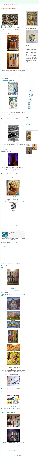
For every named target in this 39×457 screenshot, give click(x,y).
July (28, 102)
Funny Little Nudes (5, 33)
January (29, 108)
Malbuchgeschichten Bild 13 (7, 11)
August (29, 101)
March (28, 106)
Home (13, 448)
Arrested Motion (28, 118)
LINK (19, 110)
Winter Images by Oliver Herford (7, 80)
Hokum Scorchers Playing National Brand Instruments (12, 229)
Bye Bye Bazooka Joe (5, 392)
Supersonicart (28, 126)
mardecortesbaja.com (17, 142)
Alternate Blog (13, 8)
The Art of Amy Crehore (13, 74)
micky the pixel (10, 25)
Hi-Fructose (27, 123)
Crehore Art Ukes (4, 267)
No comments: (12, 29)
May (28, 104)
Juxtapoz (27, 125)
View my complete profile (29, 62)
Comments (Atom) (15, 450)
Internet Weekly (28, 124)
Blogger (21, 455)
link (13, 27)
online (16, 114)
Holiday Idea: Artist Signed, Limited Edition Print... (31, 94)
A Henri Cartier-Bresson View (7, 122)
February (29, 107)
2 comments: (12, 225)
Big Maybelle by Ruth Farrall (7, 177)
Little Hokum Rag (10, 4)
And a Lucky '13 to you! (6, 151)
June (28, 103)
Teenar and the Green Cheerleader (8, 412)
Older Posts (23, 448)
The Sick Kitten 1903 (5, 246)
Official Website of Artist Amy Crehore (6, 8)
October (29, 99)
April (28, 105)
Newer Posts (3, 448)
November (29, 98)
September (29, 100)
